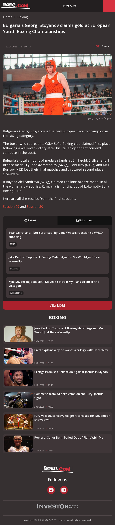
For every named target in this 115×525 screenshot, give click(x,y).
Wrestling (16, 293)
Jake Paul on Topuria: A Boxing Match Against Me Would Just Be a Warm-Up (68, 330)
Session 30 (35, 206)
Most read (84, 220)
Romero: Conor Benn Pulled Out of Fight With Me (68, 438)
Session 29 (11, 206)
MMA (12, 244)
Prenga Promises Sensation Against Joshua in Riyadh (71, 372)
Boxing (14, 268)
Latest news (69, 6)
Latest (30, 220)
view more (57, 305)
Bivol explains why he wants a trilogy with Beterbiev (71, 350)
